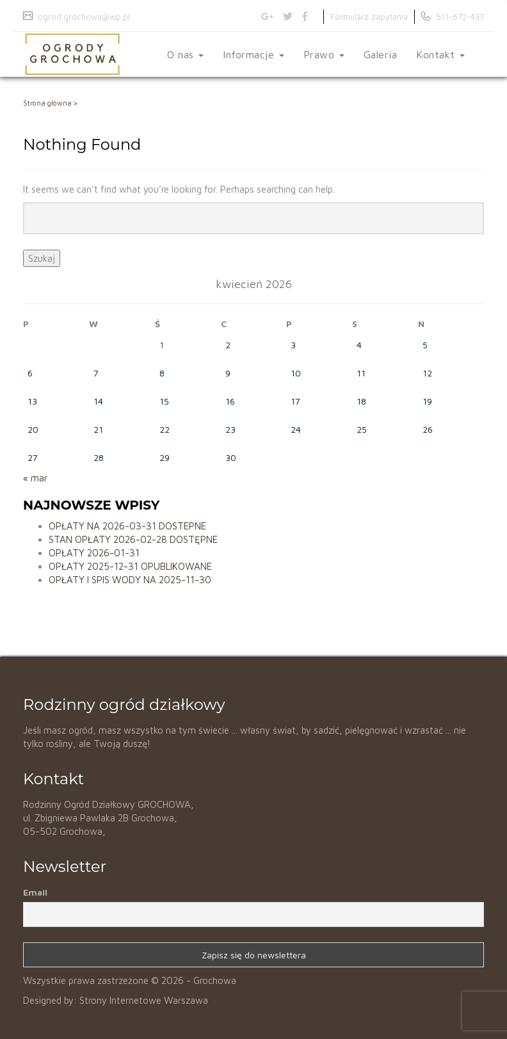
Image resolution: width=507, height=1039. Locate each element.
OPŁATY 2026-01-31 (94, 552)
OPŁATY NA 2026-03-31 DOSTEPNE (127, 525)
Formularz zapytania (369, 17)
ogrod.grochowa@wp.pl (84, 17)
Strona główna (47, 103)
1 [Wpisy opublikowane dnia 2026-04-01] (161, 344)
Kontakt (440, 54)
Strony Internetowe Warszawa (143, 1000)
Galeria (381, 54)
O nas (185, 54)
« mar (35, 477)
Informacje (253, 54)
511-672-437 (460, 17)
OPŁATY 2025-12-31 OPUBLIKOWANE (130, 566)
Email (35, 892)
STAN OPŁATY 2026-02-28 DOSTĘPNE (133, 539)
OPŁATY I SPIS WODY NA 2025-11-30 (130, 579)
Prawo (323, 54)
